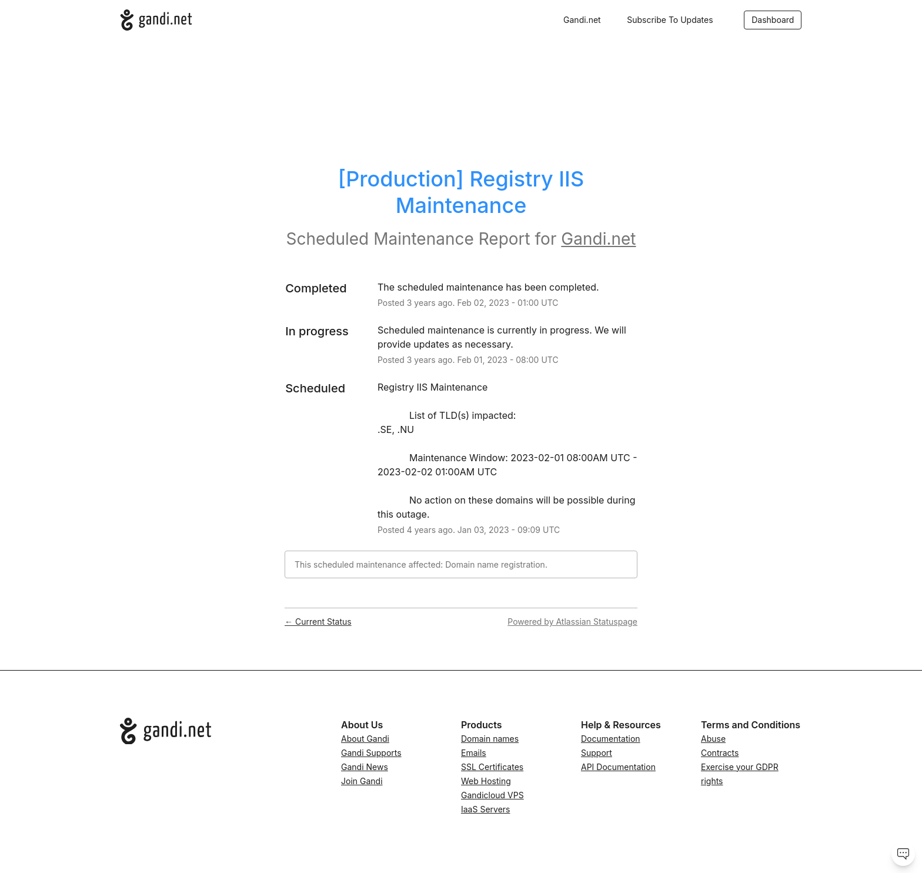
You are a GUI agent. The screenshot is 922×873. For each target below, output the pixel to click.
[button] (670, 20)
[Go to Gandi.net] (221, 731)
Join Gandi (362, 781)
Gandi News (364, 767)
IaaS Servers (485, 809)
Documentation (610, 739)
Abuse (713, 739)
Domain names (490, 739)
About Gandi (365, 739)
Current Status (318, 622)
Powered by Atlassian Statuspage (572, 622)
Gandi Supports (371, 753)
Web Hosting (486, 781)
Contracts (720, 753)
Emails (473, 753)
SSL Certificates (492, 767)
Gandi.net (582, 20)
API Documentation (618, 767)
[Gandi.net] (156, 20)
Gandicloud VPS (492, 795)
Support (596, 753)
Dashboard (772, 20)
